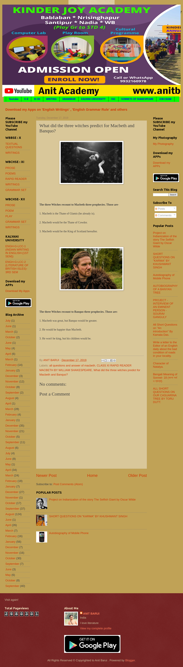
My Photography (163, 143)
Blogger (130, 660)
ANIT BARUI (91, 613)
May (8, 348)
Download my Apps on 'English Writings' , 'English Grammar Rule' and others (66, 109)
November (11, 381)
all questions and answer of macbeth (72, 365)
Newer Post (46, 475)
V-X (26, 99)
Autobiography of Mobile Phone (69, 533)
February (11, 364)
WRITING (51, 99)
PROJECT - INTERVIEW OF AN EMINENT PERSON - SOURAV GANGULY (163, 309)
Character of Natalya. (161, 365)
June (8, 326)
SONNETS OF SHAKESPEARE (137, 99)
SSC (113, 99)
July (7, 320)
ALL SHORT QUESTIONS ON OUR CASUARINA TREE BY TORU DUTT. (164, 395)
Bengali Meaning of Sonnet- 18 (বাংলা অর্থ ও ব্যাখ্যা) (165, 378)
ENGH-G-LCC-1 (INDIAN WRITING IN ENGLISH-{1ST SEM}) (17, 251)
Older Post (137, 475)
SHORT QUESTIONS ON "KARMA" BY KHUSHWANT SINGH (88, 516)
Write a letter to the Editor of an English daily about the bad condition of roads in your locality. (165, 349)
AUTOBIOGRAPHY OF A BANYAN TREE (165, 289)
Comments (163, 215)
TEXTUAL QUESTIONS (13, 145)
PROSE (10, 168)
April (8, 353)
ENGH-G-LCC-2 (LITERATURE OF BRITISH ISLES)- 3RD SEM (16, 267)
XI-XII (37, 99)
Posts (160, 208)
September (12, 392)
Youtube (13, 99)
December (11, 376)
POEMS (10, 173)
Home (92, 475)
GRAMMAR (69, 99)
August (9, 398)
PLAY (8, 216)
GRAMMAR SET (15, 190)
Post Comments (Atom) (68, 484)
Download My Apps (17, 291)
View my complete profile (95, 628)
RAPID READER (16, 178)
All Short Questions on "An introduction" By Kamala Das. (165, 329)
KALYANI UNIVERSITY (93, 99)
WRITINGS (12, 152)
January (10, 370)
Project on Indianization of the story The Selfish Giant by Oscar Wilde (92, 499)
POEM (9, 210)
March (9, 331)
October (10, 337)
